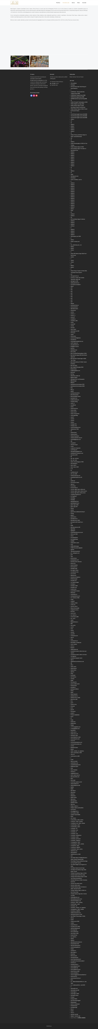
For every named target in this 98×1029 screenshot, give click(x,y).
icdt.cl (72, 535)
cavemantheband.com (75, 427)
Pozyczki (73, 706)
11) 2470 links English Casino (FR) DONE (79, 116)
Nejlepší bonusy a (74, 621)
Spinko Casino (74, 797)
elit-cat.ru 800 (74, 473)
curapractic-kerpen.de (75, 448)
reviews (72, 745)
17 (71, 169)
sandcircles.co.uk (74, 763)
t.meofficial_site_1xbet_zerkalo (78, 823)
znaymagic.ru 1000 (75, 993)
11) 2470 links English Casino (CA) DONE (79, 114)
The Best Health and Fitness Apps (78, 874)
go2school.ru (73, 517)
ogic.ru (72, 659)
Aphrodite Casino (74, 308)
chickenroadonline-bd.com (76, 437)
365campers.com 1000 (76, 236)
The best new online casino (76, 883)
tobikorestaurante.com (76, 912)
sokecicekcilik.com (75, 783)
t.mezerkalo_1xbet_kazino (77, 849)
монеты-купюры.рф (75, 1004)
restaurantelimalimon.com (76, 742)
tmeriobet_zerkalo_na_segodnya (78, 907)
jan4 (72, 554)
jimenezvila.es (74, 558)
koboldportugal (74, 568)
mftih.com (73, 604)
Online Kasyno (74, 668)
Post (72, 701)
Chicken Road (73, 432)
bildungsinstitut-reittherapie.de (77, 379)
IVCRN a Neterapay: (75, 546)
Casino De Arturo (74, 408)
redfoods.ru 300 (74, 735)
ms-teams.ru (73, 615)
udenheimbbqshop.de (75, 928)
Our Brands (73, 675)
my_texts (73, 618)
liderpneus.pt (73, 575)
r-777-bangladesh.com (75, 726)
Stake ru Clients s (74, 806)
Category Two (74, 425)
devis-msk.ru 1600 (75, 467)
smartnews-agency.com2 (76, 782)
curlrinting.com (74, 449)
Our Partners (73, 677)
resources (73, 740)
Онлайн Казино (74, 1005)
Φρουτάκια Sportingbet (75, 1000)
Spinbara (73, 794)
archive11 (73, 317)
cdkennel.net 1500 (75, 429)
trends (72, 919)
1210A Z (72, 126)
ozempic (72, 678)
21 (71, 212)
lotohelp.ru (73, 584)
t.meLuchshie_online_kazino (77, 819)
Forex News (73, 486)
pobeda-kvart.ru (74, 696)
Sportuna (73, 804)
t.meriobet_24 (74, 828)
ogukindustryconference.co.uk (77, 661)
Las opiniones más (74, 572)
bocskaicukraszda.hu (75, 393)
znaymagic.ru (74, 992)
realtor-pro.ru (73, 732)
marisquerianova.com (75, 596)
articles (72, 325)
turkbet (72, 923)
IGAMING (72, 541)
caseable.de (73, 405)
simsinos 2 (73, 771)
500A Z (72, 246)
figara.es (72, 484)
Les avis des (73, 573)
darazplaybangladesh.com (76, 451)
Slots (72, 778)
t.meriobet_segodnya (75, 840)
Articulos (73, 327)
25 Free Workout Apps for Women (78, 219)
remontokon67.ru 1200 (75, 737)
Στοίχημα (72, 997)
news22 (72, 632)
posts (72, 702)
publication (73, 721)
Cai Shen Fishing (74, 401)
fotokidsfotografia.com (76, 494)
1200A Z (72, 124)
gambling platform (75, 501)
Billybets (72, 382)
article (72, 322)
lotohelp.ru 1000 (74, 585)
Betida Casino (74, 369)
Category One (74, 424)
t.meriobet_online (75, 837)
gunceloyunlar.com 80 (75, 527)
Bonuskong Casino (74, 394)
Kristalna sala (66, 2)
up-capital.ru (73, 936)
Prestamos (73, 711)
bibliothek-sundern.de (75, 375)
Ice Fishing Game (74, 539)
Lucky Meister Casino (75, 591)
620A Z (72, 257)
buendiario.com (74, 398)
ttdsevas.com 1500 (75, 921)
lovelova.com (73, 589)
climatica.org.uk (74, 444)
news (72, 628)
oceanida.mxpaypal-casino (76, 658)
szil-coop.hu (73, 818)
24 (71, 217)
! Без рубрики (74, 83)
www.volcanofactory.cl (76, 978)
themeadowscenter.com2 (76, 899)
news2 (72, 630)
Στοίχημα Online (74, 998)
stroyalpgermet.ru (75, 811)
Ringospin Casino (74, 747)
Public (72, 720)
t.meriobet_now (74, 833)
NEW (72, 623)
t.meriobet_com (74, 830)
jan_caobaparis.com (75, 553)
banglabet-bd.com (75, 346)
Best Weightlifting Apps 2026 (77, 367)
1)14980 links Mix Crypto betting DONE (79, 98)
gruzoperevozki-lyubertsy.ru (77, 522)
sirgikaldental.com (75, 773)
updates (72, 940)
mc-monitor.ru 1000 (75, 597)
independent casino (75, 542)
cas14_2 (73, 403)
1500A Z (72, 152)
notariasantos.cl (74, 640)
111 (71, 121)
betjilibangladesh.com (75, 370)
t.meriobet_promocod (75, 838)
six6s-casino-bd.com (75, 775)
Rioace (72, 749)
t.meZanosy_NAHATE (75, 847)
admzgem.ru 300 (74, 281)
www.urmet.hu (74, 976)
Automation (73, 336)
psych (72, 716)
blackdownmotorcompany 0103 (77, 384)
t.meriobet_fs (74, 831)
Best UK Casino (74, 365)
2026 (72, 210)
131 (71, 138)
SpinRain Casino (74, 802)
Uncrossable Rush (74, 931)
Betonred (73, 372)
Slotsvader (73, 780)
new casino (73, 625)
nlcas (72, 639)
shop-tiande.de (74, 770)
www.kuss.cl (73, 962)
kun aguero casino (74, 570)
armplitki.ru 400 (74, 320)
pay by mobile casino (75, 683)
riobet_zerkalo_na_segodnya (77, 751)
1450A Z (72, 141)
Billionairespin (73, 381)
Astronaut (73, 332)
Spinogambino (74, 800)
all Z (71, 288)
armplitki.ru (73, 319)
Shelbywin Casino (74, 766)
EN (71, 479)
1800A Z (72, 171)
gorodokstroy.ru (74, 518)
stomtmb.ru (73, 809)
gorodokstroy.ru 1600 (75, 520)
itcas (72, 544)
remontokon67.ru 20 (75, 739)
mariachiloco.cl (74, 594)
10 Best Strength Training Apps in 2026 (79, 102)
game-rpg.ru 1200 (74, 504)
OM (71, 663)
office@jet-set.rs (55, 83)
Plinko (72, 692)
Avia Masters (73, 339)
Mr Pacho (73, 611)
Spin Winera (73, 790)
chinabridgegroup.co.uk (76, 439)
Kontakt (84, 2)
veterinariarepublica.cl (75, 947)
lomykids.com (74, 580)
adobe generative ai (75, 282)
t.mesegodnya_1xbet (75, 842)
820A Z (72, 267)
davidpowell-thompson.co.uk (77, 453)
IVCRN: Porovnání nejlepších (76, 547)
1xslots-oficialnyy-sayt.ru (76, 179)
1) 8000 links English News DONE (77, 97)
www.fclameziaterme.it (76, 959)
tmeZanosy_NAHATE (75, 911)
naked (72, 620)
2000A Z (73, 183)
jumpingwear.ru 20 (75, 560)
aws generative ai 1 (75, 344)
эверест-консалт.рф (75, 1016)
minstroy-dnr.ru (74, 606)
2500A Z (73, 220)
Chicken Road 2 (74, 434)
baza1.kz (72, 348)
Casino (72, 406)
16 (71, 167)
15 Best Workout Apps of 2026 (77, 146)
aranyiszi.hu (73, 310)
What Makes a (74, 952)
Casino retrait (74, 412)
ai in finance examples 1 (76, 284)
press (72, 708)
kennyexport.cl (74, 566)
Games (72, 508)
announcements (74, 307)
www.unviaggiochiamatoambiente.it (78, 974)
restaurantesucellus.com (76, 744)
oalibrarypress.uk (74, 649)
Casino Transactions (75, 413)
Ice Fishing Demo (74, 537)
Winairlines (73, 954)
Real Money (73, 730)
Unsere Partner (74, 935)
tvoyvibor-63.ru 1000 (75, 926)
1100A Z (72, 119)
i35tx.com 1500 (74, 534)
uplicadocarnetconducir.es (76, 942)
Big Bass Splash (74, 377)
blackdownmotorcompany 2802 (78, 386)
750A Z (72, 260)
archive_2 (73, 315)
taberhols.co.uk (74, 850)
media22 (73, 601)
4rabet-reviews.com (75, 241)
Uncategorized (74, 930)
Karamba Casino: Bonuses (76, 561)
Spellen (72, 787)
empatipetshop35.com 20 (76, 477)
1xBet (72, 174)
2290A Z (73, 214)
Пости (72, 1009)
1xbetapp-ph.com (74, 176)
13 (71, 133)
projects (72, 713)
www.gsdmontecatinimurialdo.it (77, 961)
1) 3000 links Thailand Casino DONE (78, 95)
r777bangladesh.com (75, 728)
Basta (73, 2)
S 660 (72, 759)
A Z (71, 274)
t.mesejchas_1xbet (75, 845)
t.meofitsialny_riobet (75, 826)
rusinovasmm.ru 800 (75, 756)
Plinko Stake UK (74, 694)
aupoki (72, 334)
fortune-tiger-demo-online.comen (78, 492)
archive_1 (73, 313)
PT (71, 718)
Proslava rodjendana (75, 714)
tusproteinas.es (74, 924)
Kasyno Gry (73, 563)
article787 (73, 324)
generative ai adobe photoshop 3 (78, 511)
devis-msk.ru (73, 465)
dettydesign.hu (74, 463)
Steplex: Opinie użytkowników (77, 807)
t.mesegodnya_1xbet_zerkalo (77, 844)
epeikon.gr (73, 480)
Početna (58, 2)
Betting (72, 374)
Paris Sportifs (74, 682)
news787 (73, 634)
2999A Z (72, 226)
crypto (72, 446)
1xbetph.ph (73, 177)
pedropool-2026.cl (75, 689)
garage (72, 510)
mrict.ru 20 (73, 613)
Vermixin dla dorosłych (75, 945)
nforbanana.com (74, 635)
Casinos (72, 422)
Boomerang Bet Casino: (76, 396)
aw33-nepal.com (74, 343)
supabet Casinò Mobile (75, 814)
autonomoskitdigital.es (76, 338)
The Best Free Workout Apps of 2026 (79, 873)
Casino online (73, 410)
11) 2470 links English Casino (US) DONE (79, 117)
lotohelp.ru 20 (74, 587)
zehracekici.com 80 (75, 990)
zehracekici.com (74, 988)
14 (71, 140)
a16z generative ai (75, 276)
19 (71, 172)
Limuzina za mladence (75, 577)
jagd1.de (72, 549)
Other (72, 673)
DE (71, 456)
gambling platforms (75, 503)
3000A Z (73, 229)
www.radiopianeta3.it (75, 966)
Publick (72, 725)
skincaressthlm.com (75, 776)
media (72, 599)
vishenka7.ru (73, 950)
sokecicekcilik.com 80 (75, 785)
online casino (73, 666)
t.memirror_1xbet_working (77, 821)
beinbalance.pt (74, 350)
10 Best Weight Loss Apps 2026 (77, 103)
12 (71, 122)
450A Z (72, 239)
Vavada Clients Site (75, 943)
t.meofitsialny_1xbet (75, 825)
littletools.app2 (74, 578)
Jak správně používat (75, 551)
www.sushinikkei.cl (75, 973)
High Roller (73, 529)
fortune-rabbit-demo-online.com (78, 489)
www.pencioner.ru (74, 964)
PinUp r (72, 690)
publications (73, 723)
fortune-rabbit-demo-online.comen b (79, 491)
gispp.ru (72, 515)
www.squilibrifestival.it (75, 969)
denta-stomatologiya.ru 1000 (77, 461)
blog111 (72, 391)
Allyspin (72, 303)
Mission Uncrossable (75, 608)
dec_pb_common (75, 458)
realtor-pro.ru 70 (74, 733)
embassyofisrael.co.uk (75, 475)
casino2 (72, 418)
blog (72, 387)
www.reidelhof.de (74, 967)
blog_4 (72, 389)
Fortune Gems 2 (74, 487)
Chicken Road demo (75, 436)
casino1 (72, 417)
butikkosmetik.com (75, 399)
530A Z (72, 250)
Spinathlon (73, 792)
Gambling (73, 499)
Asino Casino (73, 329)
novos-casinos (74, 644)
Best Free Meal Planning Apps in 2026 (79, 353)
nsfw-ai (72, 646)
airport (72, 286)
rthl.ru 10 (73, 754)
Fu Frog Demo (74, 496)
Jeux (72, 556)
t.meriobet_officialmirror (76, 835)
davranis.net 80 (74, 455)
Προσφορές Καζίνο (74, 995)
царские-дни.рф (74, 1014)
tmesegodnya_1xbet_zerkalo (77, 909)
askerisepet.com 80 (75, 331)
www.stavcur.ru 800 (75, 971)
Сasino (72, 1010)
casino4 (72, 420)
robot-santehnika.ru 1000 (76, 752)
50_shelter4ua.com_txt (76, 245)
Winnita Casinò (74, 955)
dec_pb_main (74, 460)
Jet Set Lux (49, 1026)
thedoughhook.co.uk (75, 897)
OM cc (72, 665)
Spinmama (73, 799)
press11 (72, 709)
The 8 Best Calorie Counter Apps (78, 868)
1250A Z (72, 128)
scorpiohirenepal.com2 (75, 764)
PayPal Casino (74, 685)
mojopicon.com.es (74, 609)
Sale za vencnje (74, 761)
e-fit (72, 468)
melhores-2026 (74, 603)
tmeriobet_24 (74, 905)
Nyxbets (72, 647)
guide (72, 525)
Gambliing (73, 498)
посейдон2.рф (74, 1007)
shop (72, 768)
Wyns (72, 979)
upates (72, 938)
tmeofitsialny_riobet (75, 904)
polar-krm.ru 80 (74, 699)
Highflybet (73, 530)
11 (71, 112)
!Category (73, 85)
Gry (71, 523)
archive (72, 312)
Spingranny (73, 795)
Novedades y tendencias (76, 642)
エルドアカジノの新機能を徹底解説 (78, 1017)
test (72, 856)
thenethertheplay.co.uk (76, 900)
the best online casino (75, 885)
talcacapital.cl (74, 852)
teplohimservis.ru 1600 (75, 854)
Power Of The (74, 704)
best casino (73, 351)
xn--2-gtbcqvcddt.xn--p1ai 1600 (78, 985)
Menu (78, 2)
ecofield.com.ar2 (74, 472)
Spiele (72, 788)
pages (72, 680)
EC (71, 470)
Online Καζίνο (73, 670)
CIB (71, 441)
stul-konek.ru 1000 (75, 813)
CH (71, 430)
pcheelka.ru (73, 687)
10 (71, 100)
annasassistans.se (75, 305)
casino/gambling (74, 415)
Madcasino (73, 592)
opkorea (72, 671)
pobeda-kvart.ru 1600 (75, 697)
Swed (72, 816)
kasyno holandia (74, 565)
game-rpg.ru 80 (74, 506)
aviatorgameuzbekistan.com (77, 341)
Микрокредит (74, 1002)
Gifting (72, 513)
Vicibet (72, 948)
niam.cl (72, 637)
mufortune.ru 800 (75, 616)
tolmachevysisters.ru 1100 (76, 914)
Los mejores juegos (75, 582)
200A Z (72, 208)
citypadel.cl (73, 443)
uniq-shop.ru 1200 (74, 933)
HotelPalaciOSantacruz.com (77, 532)
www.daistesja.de (74, 957)
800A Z (72, 265)
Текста (72, 1012)
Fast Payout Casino (75, 482)
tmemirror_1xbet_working (76, 902)
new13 (72, 627)
